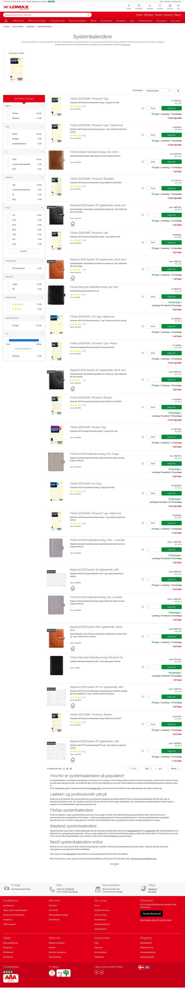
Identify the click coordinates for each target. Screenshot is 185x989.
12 (64, 768)
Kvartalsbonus (100, 919)
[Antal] (153, 215)
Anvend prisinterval (24, 349)
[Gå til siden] (6, 20)
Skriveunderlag (100, 952)
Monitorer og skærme (57, 952)
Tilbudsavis (152, 889)
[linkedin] (101, 972)
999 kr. (39, 344)
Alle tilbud (152, 891)
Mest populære (153, 90)
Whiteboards (8, 952)
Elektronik (54, 938)
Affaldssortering (146, 947)
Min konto (53, 905)
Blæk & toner (18, 20)
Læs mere (126, 44)
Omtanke (167, 1)
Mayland (15, 118)
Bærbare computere (57, 943)
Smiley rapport (100, 929)
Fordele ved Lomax (101, 910)
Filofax (15, 113)
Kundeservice (176, 1)
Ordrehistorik (54, 919)
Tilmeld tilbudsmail (151, 913)
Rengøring (146, 938)
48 (71, 768)
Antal (153, 108)
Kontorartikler (17, 26)
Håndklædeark (146, 943)
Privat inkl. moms (164, 920)
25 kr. (8, 344)
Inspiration (168, 15)
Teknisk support (9, 924)
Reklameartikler (146, 20)
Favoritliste (53, 910)
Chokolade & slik (57, 20)
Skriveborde (8, 957)
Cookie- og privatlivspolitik (13, 915)
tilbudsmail (71, 854)
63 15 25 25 (73, 891)
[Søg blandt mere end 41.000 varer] (44, 15)
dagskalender (133, 831)
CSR (161, 1)
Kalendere (31, 26)
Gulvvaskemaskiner (148, 952)
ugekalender (150, 831)
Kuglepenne (99, 957)
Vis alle (24, 251)
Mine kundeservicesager (58, 915)
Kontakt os (7, 919)
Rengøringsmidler (147, 957)
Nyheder (158, 15)
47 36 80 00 (69, 889)
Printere (52, 947)
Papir (96, 943)
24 (67, 768)
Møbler (7, 938)
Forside (6, 26)
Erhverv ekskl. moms (148, 920)
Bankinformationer (102, 924)
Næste (175, 768)
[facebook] (96, 972)
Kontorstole (8, 947)
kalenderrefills (95, 788)
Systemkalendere (44, 26)
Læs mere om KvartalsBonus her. (144, 858)
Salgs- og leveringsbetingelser (15, 910)
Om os (97, 905)
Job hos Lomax (100, 915)
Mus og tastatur (55, 957)
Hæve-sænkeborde (10, 943)
